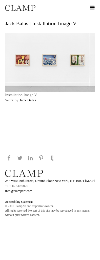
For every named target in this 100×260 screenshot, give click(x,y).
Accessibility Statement (19, 201)
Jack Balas (27, 100)
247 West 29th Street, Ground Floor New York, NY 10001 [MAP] (50, 181)
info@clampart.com (18, 191)
